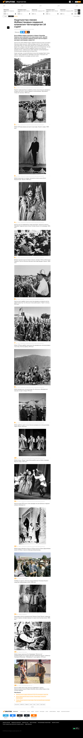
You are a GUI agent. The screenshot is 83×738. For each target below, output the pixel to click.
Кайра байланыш (28, 724)
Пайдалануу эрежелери (16, 722)
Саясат (28, 711)
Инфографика (52, 711)
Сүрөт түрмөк (42, 704)
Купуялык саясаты (55, 722)
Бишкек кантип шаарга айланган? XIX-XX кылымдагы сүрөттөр (32, 694)
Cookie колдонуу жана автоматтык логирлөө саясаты (13, 724)
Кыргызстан (17, 704)
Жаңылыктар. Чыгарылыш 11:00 (38, 10)
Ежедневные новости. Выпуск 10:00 (24, 11)
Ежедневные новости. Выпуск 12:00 (52, 11)
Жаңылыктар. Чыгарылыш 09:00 (9, 11)
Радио (32, 711)
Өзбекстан (22, 704)
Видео (58, 711)
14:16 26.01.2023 (17, 29)
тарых (34, 704)
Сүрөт (38, 704)
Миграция (42, 711)
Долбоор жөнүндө (6, 722)
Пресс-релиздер (33, 722)
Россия (37, 711)
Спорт (46, 711)
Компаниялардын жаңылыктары (44, 722)
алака (31, 704)
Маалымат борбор (65, 711)
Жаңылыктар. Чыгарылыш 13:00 (66, 10)
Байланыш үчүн (25, 722)
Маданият (27, 704)
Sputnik (20, 578)
